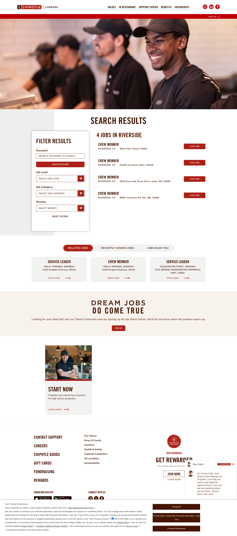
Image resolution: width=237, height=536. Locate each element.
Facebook (101, 498)
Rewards (41, 480)
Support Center (148, 7)
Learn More (172, 479)
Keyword (41, 150)
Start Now (60, 389)
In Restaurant (127, 7)
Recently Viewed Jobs (117, 248)
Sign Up (120, 327)
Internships (182, 7)
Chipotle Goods (47, 454)
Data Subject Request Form (80, 508)
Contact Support (48, 437)
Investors (89, 445)
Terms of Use (132, 526)
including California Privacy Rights (51, 526)
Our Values (90, 436)
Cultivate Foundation (95, 454)
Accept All (176, 507)
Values (112, 7)
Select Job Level (49, 178)
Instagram (90, 498)
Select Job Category (52, 193)
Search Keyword (60, 164)
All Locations (91, 458)
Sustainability (91, 463)
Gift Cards (43, 463)
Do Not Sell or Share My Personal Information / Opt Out (176, 518)
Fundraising (44, 471)
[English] (214, 17)
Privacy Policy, (27, 526)
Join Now (174, 474)
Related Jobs (78, 248)
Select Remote (48, 208)
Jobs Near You (158, 248)
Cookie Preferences (176, 528)
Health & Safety (93, 449)
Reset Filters (60, 216)
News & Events (92, 440)
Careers (51, 7)
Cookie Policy (123, 522)
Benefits (166, 7)
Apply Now (54, 278)
